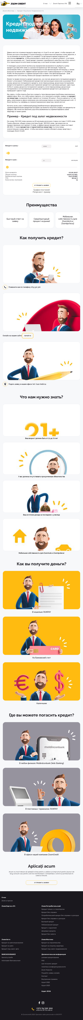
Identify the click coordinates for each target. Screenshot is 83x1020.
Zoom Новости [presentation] (47, 970)
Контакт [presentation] (44, 976)
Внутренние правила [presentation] (49, 979)
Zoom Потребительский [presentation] (51, 906)
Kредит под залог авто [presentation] (10, 949)
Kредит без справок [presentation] (49, 912)
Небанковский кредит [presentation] (50, 925)
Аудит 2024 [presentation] (46, 991)
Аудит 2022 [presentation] (46, 982)
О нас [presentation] (45, 3)
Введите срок (10, 160)
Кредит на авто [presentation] (7, 946)
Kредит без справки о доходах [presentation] (53, 918)
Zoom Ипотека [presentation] (8, 11)
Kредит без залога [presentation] (49, 934)
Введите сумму (11, 146)
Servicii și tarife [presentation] (7, 957)
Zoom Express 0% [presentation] (60, 3)
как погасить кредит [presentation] (49, 964)
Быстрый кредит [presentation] (48, 922)
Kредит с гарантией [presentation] (49, 928)
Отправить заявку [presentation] (41, 882)
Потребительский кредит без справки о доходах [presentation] (60, 915)
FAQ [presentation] (43, 960)
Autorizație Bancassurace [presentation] (11, 960)
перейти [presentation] (27, 335)
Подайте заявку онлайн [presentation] (51, 973)
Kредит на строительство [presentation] (51, 943)
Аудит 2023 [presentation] (46, 985)
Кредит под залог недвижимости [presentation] (54, 949)
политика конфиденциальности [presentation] (54, 967)
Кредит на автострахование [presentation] (12, 943)
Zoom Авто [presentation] (6, 939)
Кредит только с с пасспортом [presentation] (53, 909)
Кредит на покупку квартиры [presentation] (53, 946)
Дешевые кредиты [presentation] (49, 931)
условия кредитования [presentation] (50, 957)
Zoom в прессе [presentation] (7, 901)
